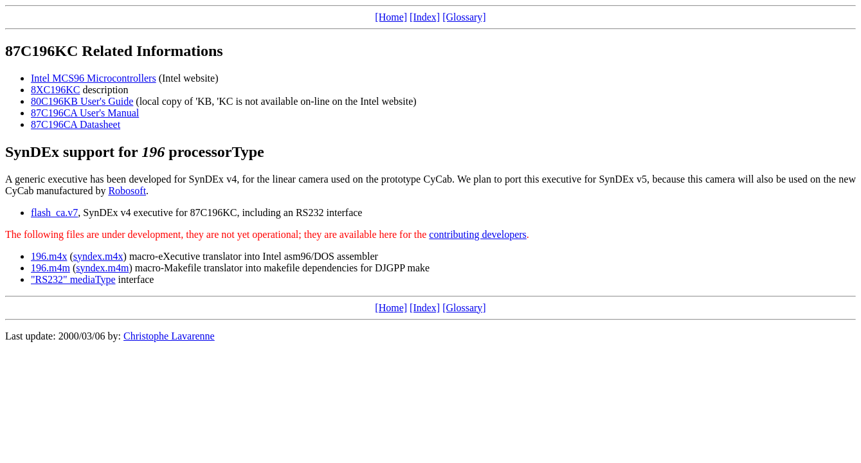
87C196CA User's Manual (85, 112)
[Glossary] (464, 17)
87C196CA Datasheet (75, 124)
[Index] (425, 17)
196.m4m (50, 267)
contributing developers (478, 234)
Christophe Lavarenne (169, 336)
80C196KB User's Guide (82, 101)
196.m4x (49, 256)
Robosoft (127, 190)
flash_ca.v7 (54, 212)
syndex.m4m (102, 267)
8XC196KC (55, 89)
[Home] (391, 17)
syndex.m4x (98, 256)
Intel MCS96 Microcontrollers (93, 78)
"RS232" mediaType (73, 279)
